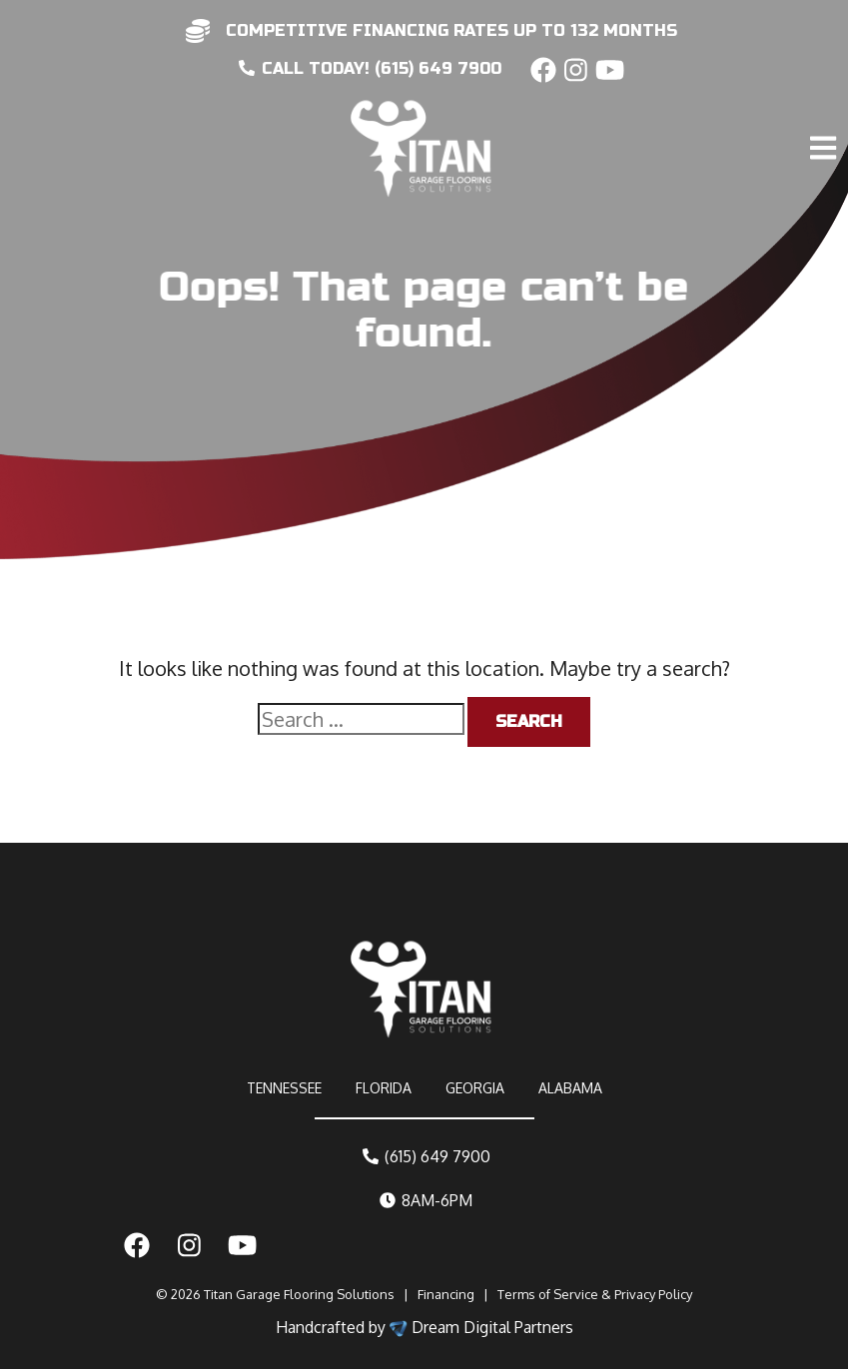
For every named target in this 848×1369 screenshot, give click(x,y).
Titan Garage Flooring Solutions (299, 1294)
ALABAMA (570, 1087)
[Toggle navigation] (826, 106)
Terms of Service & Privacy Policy (594, 1294)
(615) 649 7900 (426, 1156)
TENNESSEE (284, 1087)
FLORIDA (384, 1087)
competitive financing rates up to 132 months (451, 30)
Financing (446, 1294)
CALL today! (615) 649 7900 (370, 68)
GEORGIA (474, 1087)
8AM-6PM (426, 1200)
